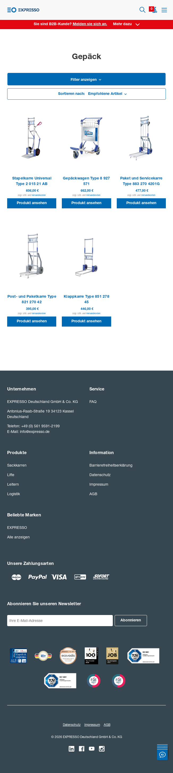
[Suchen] (142, 10)
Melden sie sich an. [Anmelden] (90, 24)
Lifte (10, 474)
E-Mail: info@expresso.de (28, 431)
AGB (93, 493)
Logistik (13, 493)
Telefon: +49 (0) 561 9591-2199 (33, 426)
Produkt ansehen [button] (32, 203)
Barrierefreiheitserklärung (110, 465)
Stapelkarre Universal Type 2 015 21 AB (31, 181)
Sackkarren (17, 465)
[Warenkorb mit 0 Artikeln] (155, 10)
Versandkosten (39, 195)
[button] (86, 80)
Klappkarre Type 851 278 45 (86, 299)
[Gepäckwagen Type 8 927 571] (86, 138)
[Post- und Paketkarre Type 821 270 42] (31, 256)
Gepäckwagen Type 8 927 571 (86, 181)
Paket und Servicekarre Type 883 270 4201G (141, 181)
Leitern (13, 484)
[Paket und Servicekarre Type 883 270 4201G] (141, 138)
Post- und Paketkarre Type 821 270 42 (31, 299)
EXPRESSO (17, 527)
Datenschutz (100, 474)
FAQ (93, 401)
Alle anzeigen (18, 537)
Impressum (98, 484)
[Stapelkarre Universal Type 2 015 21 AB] (31, 138)
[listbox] (86, 94)
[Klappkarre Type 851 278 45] (86, 256)
